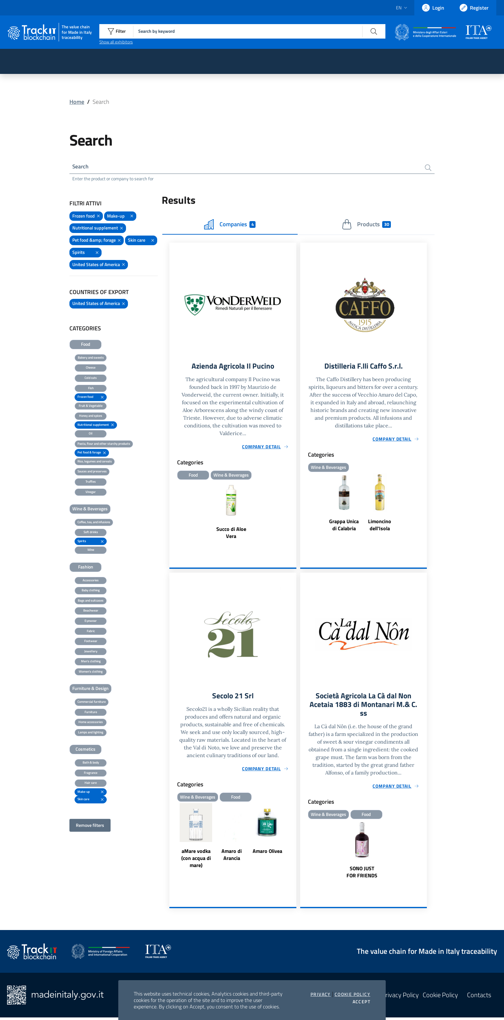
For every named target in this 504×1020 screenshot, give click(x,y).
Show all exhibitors (116, 42)
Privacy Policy (400, 997)
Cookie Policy (352, 994)
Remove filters (90, 825)
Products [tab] (366, 225)
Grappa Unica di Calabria (344, 526)
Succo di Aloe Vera (231, 533)
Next (293, 838)
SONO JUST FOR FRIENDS (361, 874)
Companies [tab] (230, 225)
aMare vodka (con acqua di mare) (196, 860)
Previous (172, 838)
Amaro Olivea (267, 853)
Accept (361, 1001)
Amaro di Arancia (231, 856)
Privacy (320, 994)
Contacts (479, 997)
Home (76, 101)
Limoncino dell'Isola (379, 526)
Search (80, 167)
